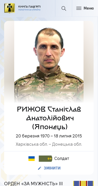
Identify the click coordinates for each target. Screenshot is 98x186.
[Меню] (85, 8)
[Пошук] (63, 8)
